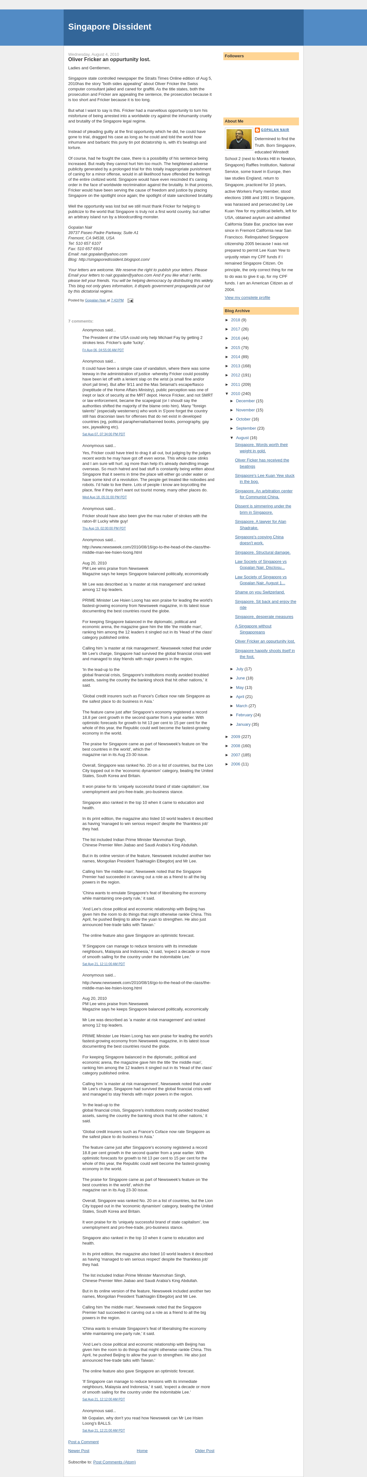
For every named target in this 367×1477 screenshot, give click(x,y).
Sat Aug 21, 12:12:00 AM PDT (104, 1399)
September (246, 428)
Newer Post (78, 1450)
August (243, 437)
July (240, 669)
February (245, 715)
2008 (236, 745)
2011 (236, 384)
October (244, 419)
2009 (236, 736)
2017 (236, 329)
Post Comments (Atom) (114, 1462)
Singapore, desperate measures (264, 616)
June (241, 678)
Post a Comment (83, 1442)
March (242, 705)
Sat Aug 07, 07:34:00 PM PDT (104, 434)
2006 (236, 764)
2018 (236, 320)
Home (142, 1450)
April (240, 696)
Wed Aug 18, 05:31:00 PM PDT (105, 497)
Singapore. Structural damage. (262, 552)
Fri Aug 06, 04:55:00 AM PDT (103, 350)
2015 (236, 347)
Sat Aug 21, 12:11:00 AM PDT (104, 964)
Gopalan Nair (275, 130)
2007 (236, 755)
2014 (236, 356)
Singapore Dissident (110, 26)
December (246, 400)
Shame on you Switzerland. (260, 592)
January (244, 724)
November (246, 410)
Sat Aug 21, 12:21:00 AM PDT (104, 1430)
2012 (236, 375)
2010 (236, 393)
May (240, 687)
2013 (236, 366)
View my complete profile (247, 297)
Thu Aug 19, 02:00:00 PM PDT (104, 528)
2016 (236, 338)
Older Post (204, 1450)
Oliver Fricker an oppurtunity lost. (265, 641)
